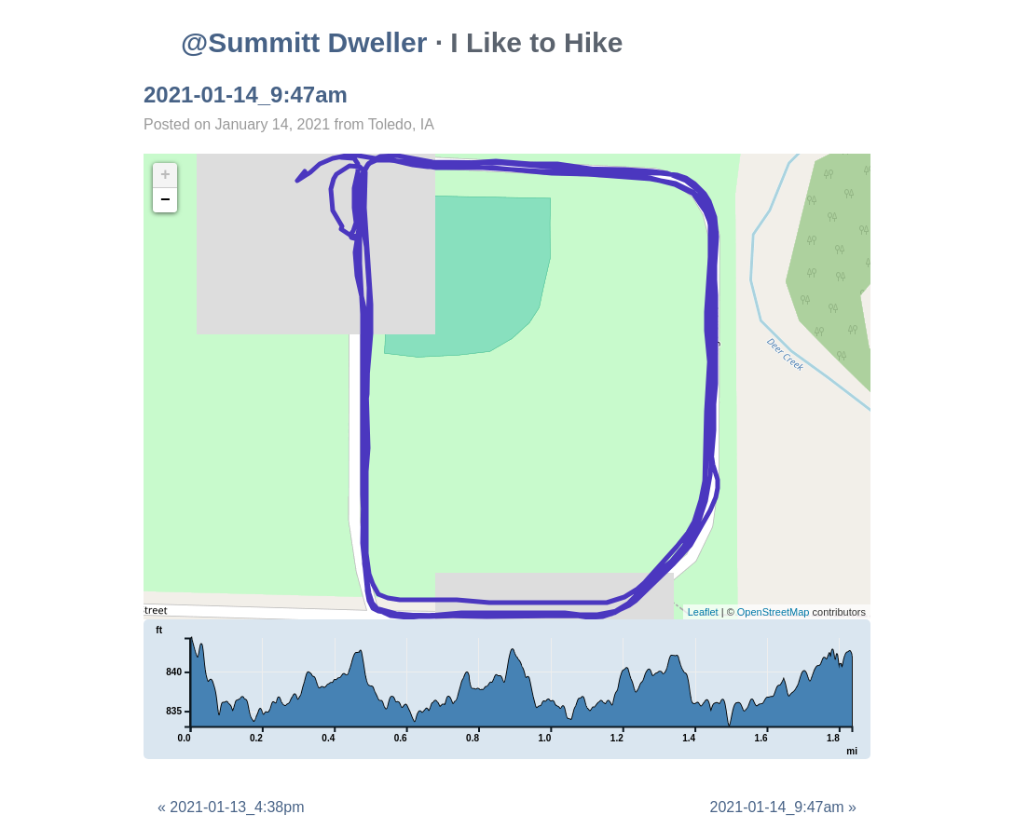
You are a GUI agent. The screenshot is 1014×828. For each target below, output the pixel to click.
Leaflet (703, 612)
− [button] (165, 200)
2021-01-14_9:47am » (783, 807)
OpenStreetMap (773, 612)
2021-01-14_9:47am (246, 94)
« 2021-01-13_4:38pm (231, 807)
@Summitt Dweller (304, 42)
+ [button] (165, 175)
